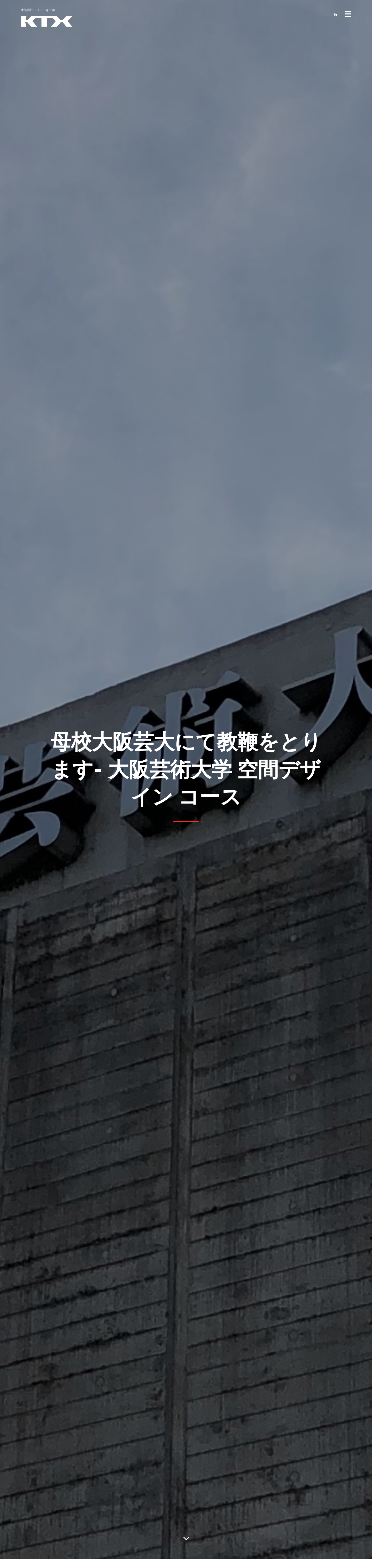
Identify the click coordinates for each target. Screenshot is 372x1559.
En (336, 14)
